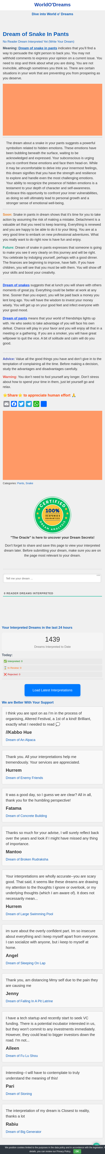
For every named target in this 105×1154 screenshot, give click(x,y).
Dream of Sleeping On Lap (25, 963)
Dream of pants (15, 318)
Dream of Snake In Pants (36, 34)
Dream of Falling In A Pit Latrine (29, 1001)
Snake (29, 483)
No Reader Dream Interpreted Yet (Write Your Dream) (38, 41)
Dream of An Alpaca (20, 740)
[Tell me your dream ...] (52, 578)
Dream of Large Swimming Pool (29, 914)
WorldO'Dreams (52, 4)
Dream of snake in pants (37, 48)
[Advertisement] (52, 110)
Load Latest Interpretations (52, 690)
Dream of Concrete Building (26, 816)
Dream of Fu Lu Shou (22, 1056)
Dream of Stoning (19, 1094)
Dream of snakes (16, 285)
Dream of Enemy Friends (24, 778)
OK (77, 1151)
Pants (20, 483)
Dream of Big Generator (23, 1132)
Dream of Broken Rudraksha (27, 859)
